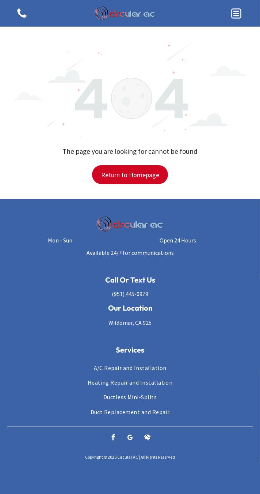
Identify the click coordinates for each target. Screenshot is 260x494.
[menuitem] (130, 367)
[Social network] (147, 438)
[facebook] (113, 438)
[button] (236, 13)
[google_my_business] (130, 438)
